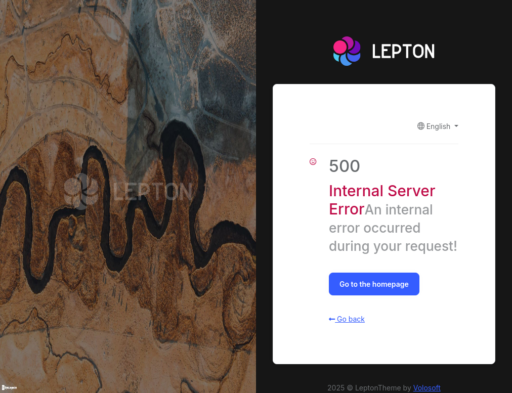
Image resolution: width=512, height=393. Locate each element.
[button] (437, 126)
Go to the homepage (374, 284)
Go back (347, 319)
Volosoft (427, 387)
